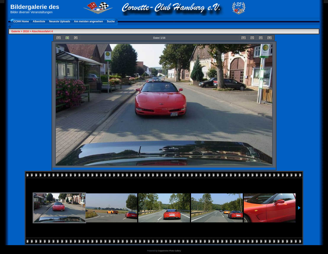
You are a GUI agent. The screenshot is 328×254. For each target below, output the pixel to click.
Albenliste (39, 21)
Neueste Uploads (59, 21)
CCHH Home (21, 21)
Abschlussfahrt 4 (42, 31)
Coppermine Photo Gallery (169, 251)
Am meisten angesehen (88, 21)
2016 (26, 31)
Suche (111, 21)
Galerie (15, 31)
